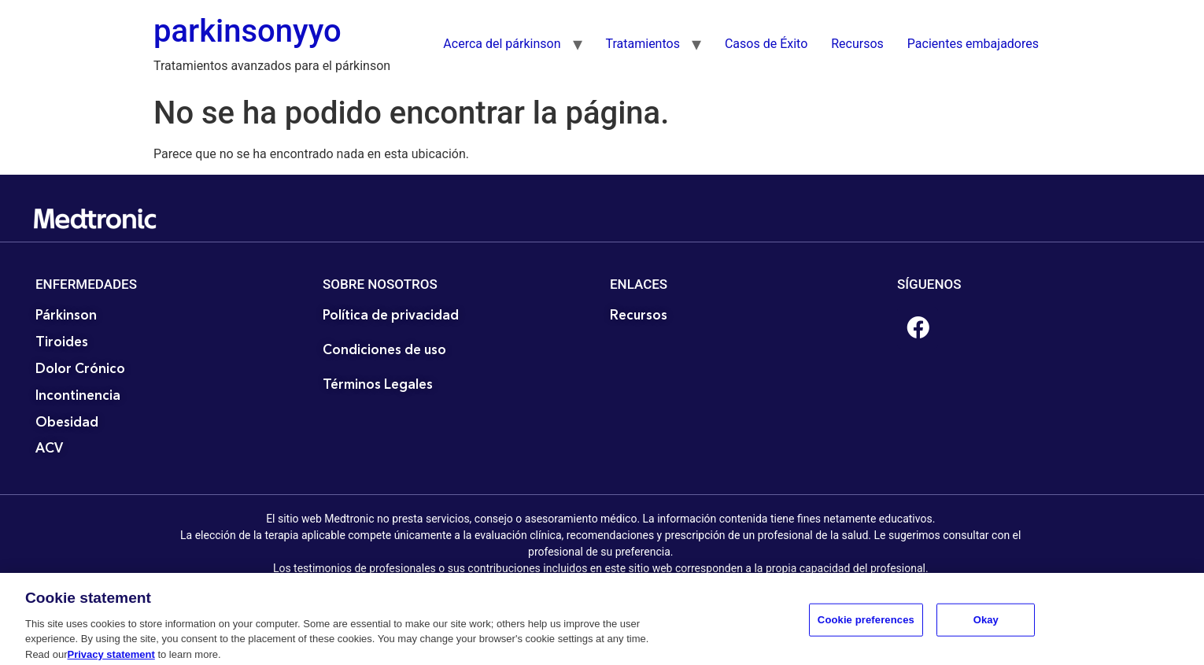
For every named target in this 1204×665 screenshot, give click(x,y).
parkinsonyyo (247, 31)
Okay (986, 631)
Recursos (857, 43)
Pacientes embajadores (973, 43)
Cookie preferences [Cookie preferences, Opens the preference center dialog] (866, 631)
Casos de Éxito (766, 43)
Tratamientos (643, 43)
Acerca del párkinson (501, 43)
